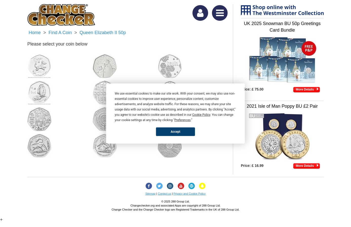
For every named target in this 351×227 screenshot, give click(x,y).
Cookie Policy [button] (201, 115)
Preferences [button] (182, 120)
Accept (175, 131)
